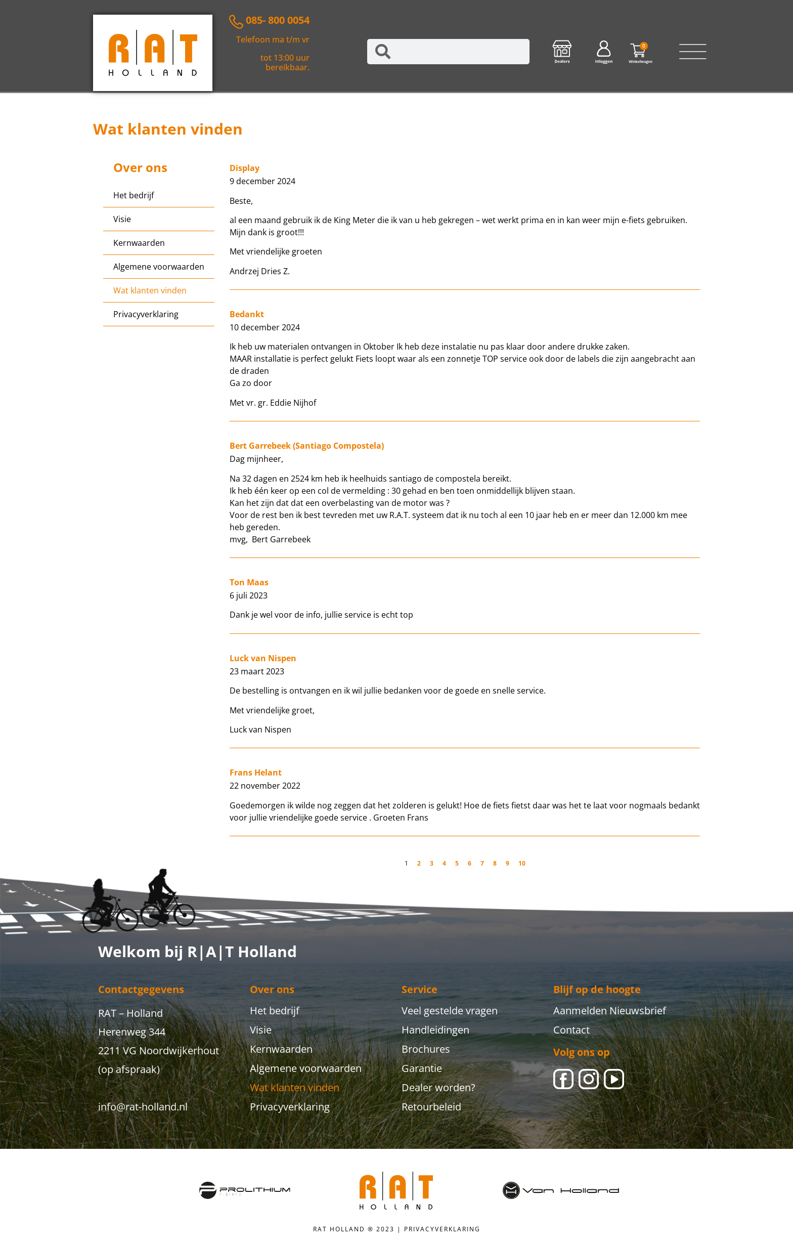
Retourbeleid (431, 1106)
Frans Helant (256, 772)
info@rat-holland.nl (143, 1106)
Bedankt (247, 314)
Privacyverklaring (146, 314)
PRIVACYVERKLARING (442, 1229)
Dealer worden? (438, 1087)
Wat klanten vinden (150, 290)
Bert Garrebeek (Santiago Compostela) (307, 445)
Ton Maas (249, 582)
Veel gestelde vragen (450, 1010)
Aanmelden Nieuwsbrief (609, 1010)
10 (521, 863)
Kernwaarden (139, 242)
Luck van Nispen (263, 658)
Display (244, 168)
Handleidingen (435, 1030)
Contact (571, 1030)
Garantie (422, 1068)
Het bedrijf (133, 195)
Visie (122, 219)
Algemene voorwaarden (158, 266)
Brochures (426, 1049)
